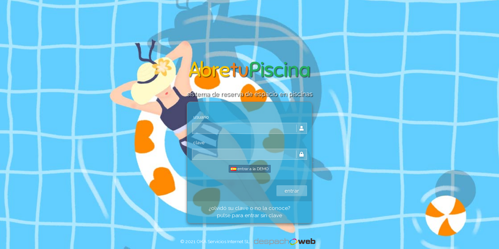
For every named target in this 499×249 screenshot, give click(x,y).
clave (198, 142)
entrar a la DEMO (250, 168)
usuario (201, 117)
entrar (291, 190)
